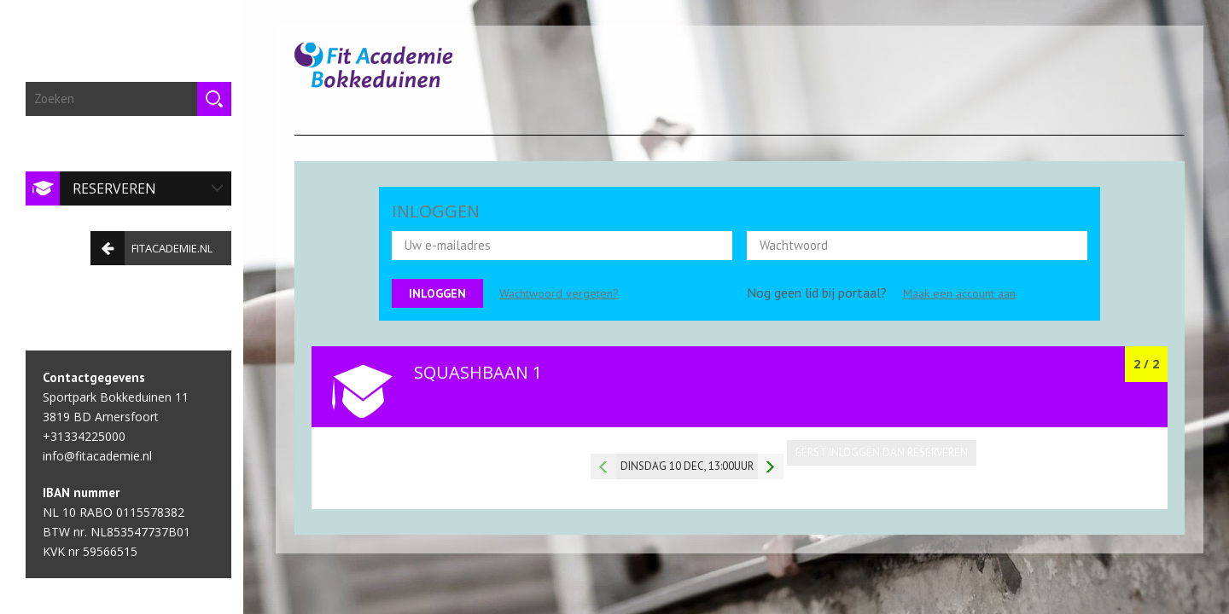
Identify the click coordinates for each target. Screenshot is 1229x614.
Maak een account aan (959, 293)
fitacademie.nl (147, 243)
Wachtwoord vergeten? (559, 293)
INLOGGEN (436, 211)
